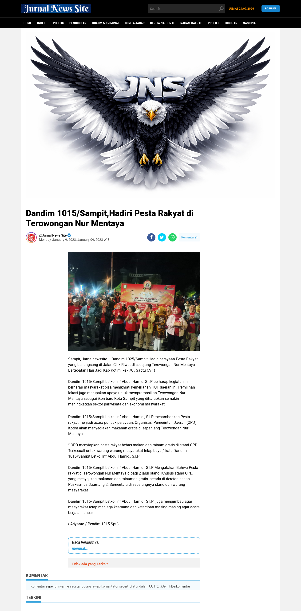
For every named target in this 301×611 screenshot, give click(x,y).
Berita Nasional (162, 23)
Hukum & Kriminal (105, 23)
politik (58, 23)
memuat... (80, 548)
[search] (186, 8)
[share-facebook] (151, 237)
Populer (270, 8)
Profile (213, 23)
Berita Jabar (135, 23)
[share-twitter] (162, 237)
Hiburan (231, 23)
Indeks (42, 23)
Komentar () (189, 237)
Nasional (250, 23)
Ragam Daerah (191, 23)
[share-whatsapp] (172, 237)
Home (28, 23)
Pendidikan (78, 23)
